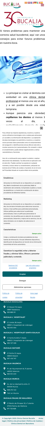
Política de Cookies (34, 421)
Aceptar (22, 274)
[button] (41, 128)
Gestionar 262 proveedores (13, 267)
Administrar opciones (22, 287)
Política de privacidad (16, 421)
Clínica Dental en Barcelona (22, 423)
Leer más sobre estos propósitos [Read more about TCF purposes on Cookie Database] (32, 267)
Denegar (22, 281)
